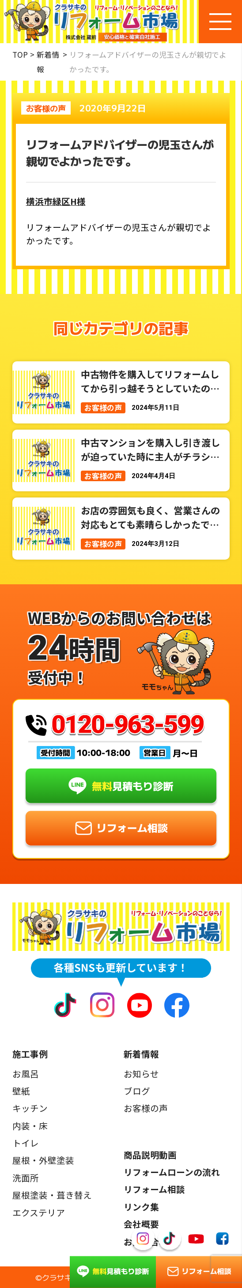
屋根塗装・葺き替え (52, 1195)
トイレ (25, 1143)
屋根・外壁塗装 (43, 1160)
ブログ (137, 1091)
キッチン (30, 1108)
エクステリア (38, 1212)
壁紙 (21, 1091)
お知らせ (141, 1074)
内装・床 (30, 1126)
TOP (20, 54)
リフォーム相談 (154, 1189)
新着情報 (48, 62)
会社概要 (141, 1224)
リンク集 (141, 1207)
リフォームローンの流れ (172, 1172)
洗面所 (25, 1178)
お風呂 (25, 1074)
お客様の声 (146, 1108)
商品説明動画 (150, 1155)
